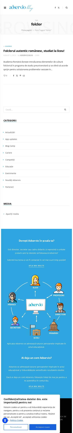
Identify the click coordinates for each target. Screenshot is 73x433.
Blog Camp (10, 146)
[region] (30, 414)
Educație (9, 166)
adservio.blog (26, 55)
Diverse (8, 46)
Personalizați (16, 427)
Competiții (10, 159)
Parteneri (9, 187)
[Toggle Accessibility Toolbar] (5, 420)
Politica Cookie (16, 420)
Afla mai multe (36, 266)
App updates (11, 139)
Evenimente (10, 173)
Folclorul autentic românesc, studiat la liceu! (33, 51)
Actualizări (10, 132)
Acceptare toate (43, 427)
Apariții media (12, 214)
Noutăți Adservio (13, 180)
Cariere (8, 152)
